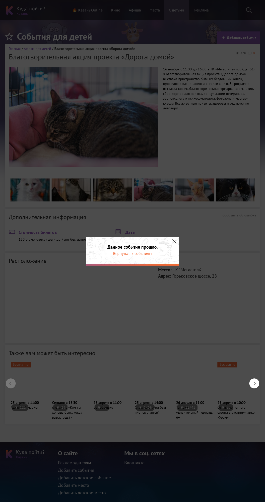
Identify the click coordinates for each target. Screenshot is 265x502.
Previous (8, 380)
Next (251, 380)
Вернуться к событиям (132, 253)
